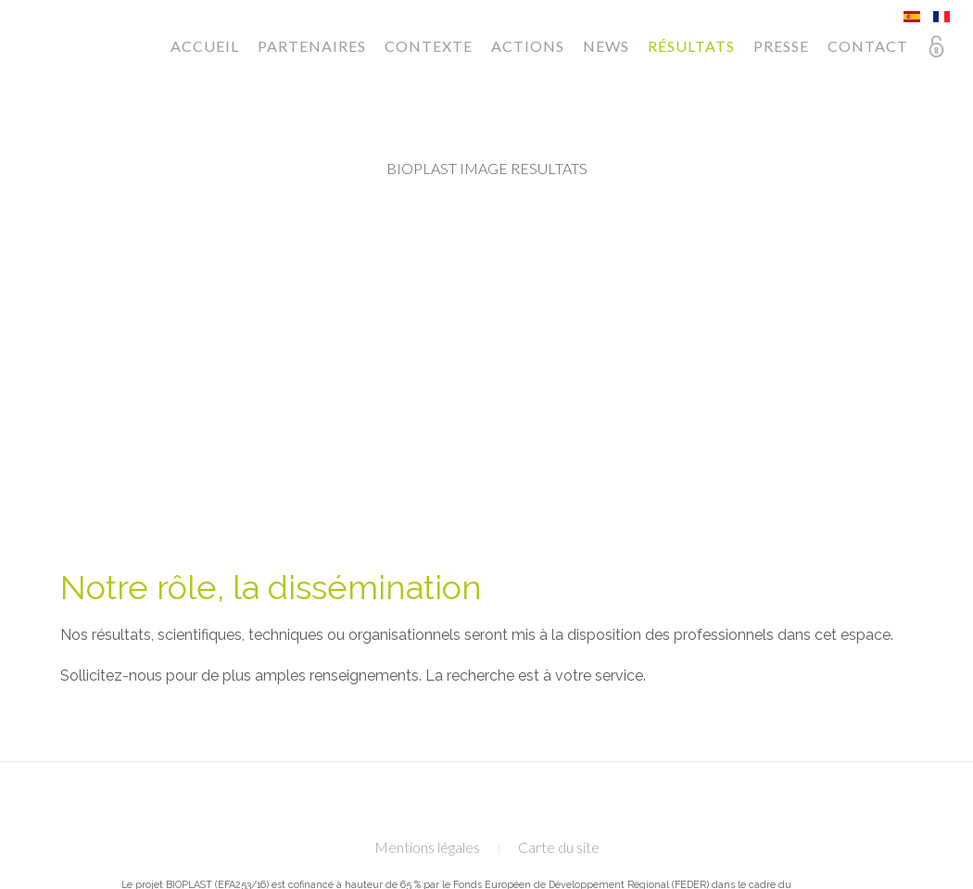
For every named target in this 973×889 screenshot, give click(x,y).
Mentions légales (427, 847)
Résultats (691, 46)
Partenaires (312, 46)
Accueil (205, 46)
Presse (781, 46)
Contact (868, 46)
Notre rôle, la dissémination (271, 587)
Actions (527, 46)
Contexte (429, 46)
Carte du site (559, 847)
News (606, 46)
